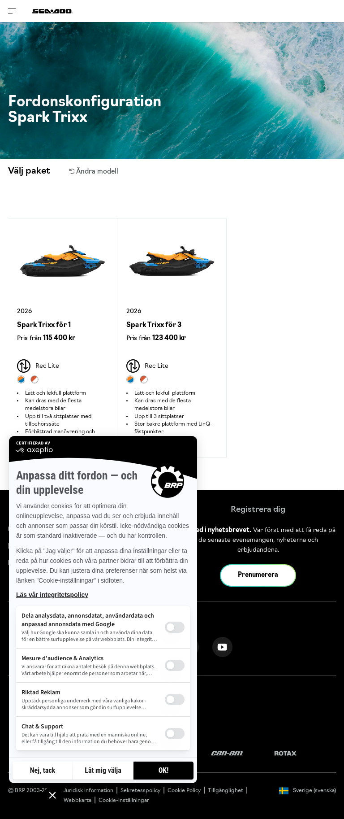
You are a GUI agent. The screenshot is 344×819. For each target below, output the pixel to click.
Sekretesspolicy (140, 790)
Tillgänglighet (225, 790)
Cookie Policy (184, 790)
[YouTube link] (222, 647)
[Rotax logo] (286, 753)
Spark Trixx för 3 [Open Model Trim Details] (153, 325)
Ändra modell (94, 172)
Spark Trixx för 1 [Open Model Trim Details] (44, 325)
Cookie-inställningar (124, 800)
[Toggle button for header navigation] (12, 11)
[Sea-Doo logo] (52, 11)
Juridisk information (88, 790)
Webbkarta (77, 800)
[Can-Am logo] (227, 753)
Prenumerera (258, 575)
